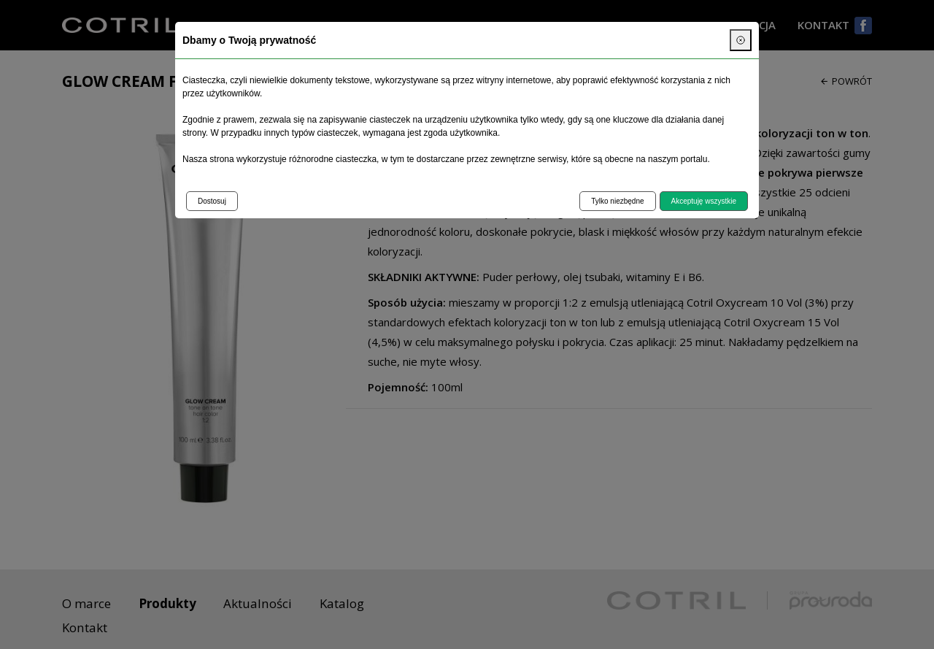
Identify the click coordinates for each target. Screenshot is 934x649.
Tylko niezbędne (617, 201)
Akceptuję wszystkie (703, 201)
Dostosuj (212, 201)
